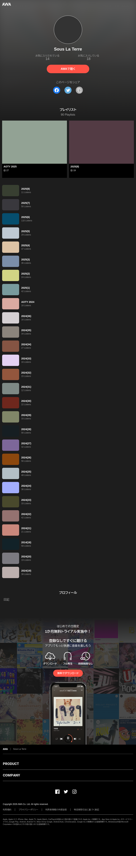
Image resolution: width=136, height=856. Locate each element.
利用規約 (7, 809)
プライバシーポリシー (28, 809)
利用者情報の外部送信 (56, 809)
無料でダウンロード (68, 673)
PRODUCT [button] (11, 764)
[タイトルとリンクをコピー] (79, 90)
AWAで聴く (68, 68)
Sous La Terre (19, 749)
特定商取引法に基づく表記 (86, 809)
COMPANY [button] (11, 775)
